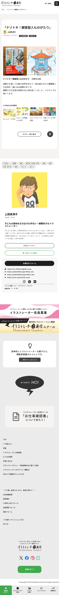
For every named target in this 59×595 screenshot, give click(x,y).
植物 (16, 167)
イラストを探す (29, 590)
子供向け (6, 163)
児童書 (14, 163)
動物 (50, 163)
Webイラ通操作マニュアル (13, 474)
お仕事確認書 (7, 494)
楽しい (32, 167)
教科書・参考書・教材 (32, 163)
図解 (44, 163)
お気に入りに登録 (29, 253)
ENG (49, 3)
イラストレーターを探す (17, 590)
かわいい (23, 167)
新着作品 (53, 589)
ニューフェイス (41, 589)
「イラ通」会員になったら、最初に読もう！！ (19, 490)
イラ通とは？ (7, 444)
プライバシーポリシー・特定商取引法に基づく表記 (20, 465)
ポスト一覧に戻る (29, 134)
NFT (5, 524)
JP (46, 3)
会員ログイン (29, 569)
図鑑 (21, 163)
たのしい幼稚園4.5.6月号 (22, 114)
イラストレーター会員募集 (12, 452)
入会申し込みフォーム (10, 503)
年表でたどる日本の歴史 (49, 114)
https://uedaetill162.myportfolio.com (19, 275)
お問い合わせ (7, 461)
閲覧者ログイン (6, 590)
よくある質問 (7, 457)
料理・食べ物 (7, 167)
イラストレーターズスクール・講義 (16, 470)
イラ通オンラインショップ (13, 520)
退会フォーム (7, 512)
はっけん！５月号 (9, 114)
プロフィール (29, 245)
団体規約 (6, 499)
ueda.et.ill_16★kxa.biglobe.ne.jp (18, 269)
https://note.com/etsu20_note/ (17, 277)
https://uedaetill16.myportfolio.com (19, 272)
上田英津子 (11, 32)
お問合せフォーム (29, 263)
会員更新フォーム (9, 507)
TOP (5, 439)
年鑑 (4, 448)
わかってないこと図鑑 (36, 114)
